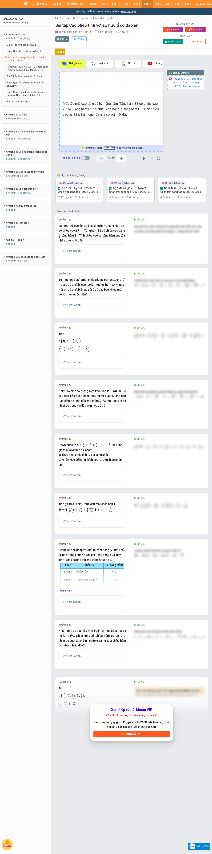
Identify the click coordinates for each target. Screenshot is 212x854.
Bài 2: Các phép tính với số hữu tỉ (24, 51)
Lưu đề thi (195, 41)
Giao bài (195, 29)
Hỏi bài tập (7, 843)
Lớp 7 (58, 18)
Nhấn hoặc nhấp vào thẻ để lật (111, 148)
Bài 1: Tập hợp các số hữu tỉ (21, 44)
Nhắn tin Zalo (199, 846)
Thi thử (128, 63)
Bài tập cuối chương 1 (18, 101)
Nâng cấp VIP (131, 764)
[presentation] (121, 109)
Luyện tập (100, 63)
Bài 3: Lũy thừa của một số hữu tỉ (24, 76)
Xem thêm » (66, 620)
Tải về (173, 41)
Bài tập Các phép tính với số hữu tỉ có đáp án (95, 18)
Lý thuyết (156, 63)
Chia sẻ (173, 29)
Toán (67, 18)
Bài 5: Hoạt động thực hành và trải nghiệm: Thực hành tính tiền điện (25, 94)
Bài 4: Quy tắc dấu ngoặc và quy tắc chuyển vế (25, 84)
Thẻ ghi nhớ (72, 63)
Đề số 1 (60, 51)
